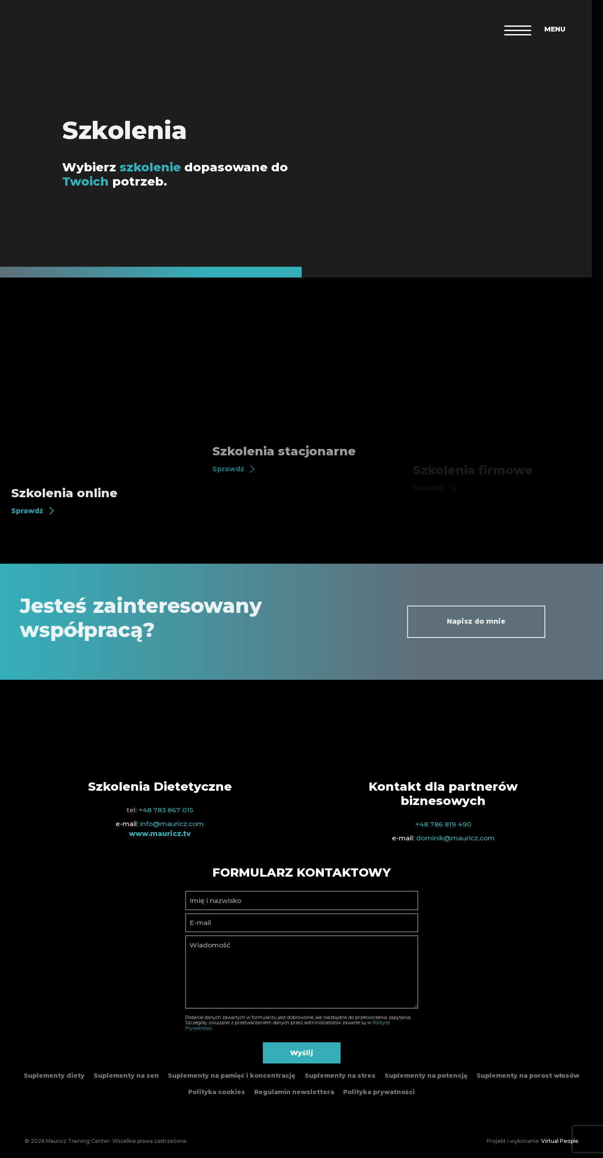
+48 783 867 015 (166, 810)
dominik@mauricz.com (455, 838)
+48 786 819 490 (443, 824)
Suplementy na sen (126, 1075)
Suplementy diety (54, 1075)
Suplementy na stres (340, 1075)
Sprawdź (27, 511)
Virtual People (559, 1141)
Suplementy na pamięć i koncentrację (231, 1075)
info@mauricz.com (172, 824)
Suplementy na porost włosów (528, 1075)
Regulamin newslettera (294, 1092)
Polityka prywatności (379, 1092)
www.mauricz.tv (160, 834)
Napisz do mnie (505, 621)
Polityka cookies (216, 1092)
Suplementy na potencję (426, 1075)
